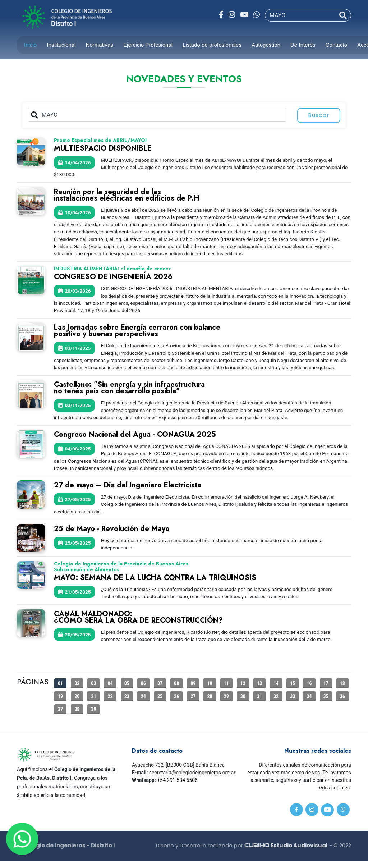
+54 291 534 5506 (177, 780)
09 (193, 683)
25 (159, 696)
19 (60, 696)
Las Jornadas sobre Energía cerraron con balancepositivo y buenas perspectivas (137, 330)
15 (292, 683)
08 (176, 683)
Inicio (30, 45)
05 (126, 683)
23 (126, 696)
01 (60, 683)
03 (93, 683)
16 (309, 683)
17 (325, 683)
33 (292, 696)
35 (325, 696)
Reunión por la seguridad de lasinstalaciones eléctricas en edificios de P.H (126, 195)
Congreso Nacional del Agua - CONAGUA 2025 (135, 434)
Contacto (336, 45)
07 (159, 683)
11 (226, 683)
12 (242, 683)
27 (193, 696)
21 (93, 696)
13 (259, 683)
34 (309, 696)
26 (176, 696)
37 (60, 709)
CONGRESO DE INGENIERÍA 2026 (113, 276)
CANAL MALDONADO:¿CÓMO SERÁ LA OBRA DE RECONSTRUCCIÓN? (138, 617)
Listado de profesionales (212, 45)
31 (259, 696)
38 (76, 709)
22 (109, 696)
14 (276, 683)
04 (109, 683)
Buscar (319, 115)
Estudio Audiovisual (286, 845)
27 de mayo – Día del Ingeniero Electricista (127, 485)
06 (143, 683)
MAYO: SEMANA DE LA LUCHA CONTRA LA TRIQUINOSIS (155, 577)
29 (226, 696)
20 (76, 696)
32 (276, 696)
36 (342, 696)
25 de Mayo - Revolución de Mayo (112, 528)
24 (143, 696)
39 (93, 709)
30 (242, 696)
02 (76, 683)
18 (342, 683)
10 (209, 683)
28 (209, 696)
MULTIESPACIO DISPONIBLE (103, 148)
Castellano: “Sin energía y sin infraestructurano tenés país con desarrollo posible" (129, 387)
